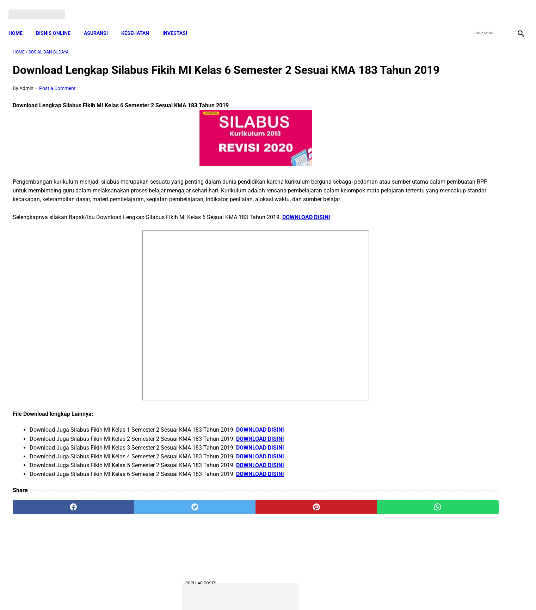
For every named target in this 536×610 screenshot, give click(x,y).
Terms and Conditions (185, 592)
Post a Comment (57, 100)
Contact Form (323, 592)
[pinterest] (228, 528)
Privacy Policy (231, 592)
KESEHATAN (139, 23)
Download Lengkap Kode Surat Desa (446, 209)
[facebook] (466, 7)
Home (20, 23)
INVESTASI (179, 23)
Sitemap (292, 592)
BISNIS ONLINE (57, 23)
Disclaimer (264, 592)
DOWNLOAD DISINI (306, 237)
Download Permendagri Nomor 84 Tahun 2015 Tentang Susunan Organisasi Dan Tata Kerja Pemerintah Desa (451, 393)
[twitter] (482, 7)
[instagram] (515, 7)
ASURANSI (100, 23)
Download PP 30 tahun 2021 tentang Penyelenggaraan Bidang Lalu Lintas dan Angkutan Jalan (452, 297)
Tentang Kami (360, 592)
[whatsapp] (314, 528)
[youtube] (499, 7)
